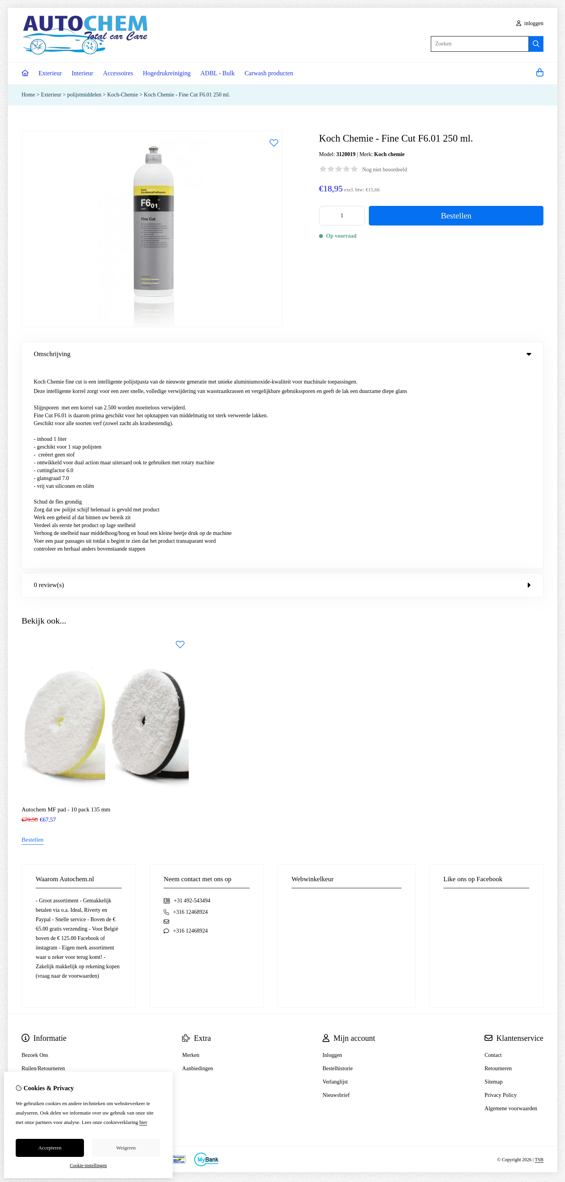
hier (143, 1122)
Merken (190, 852)
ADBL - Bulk (217, 73)
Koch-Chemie (122, 95)
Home (28, 95)
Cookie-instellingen (88, 1165)
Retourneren (498, 866)
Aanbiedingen (197, 866)
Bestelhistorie (338, 866)
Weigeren (125, 1148)
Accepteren (49, 1148)
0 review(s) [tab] (282, 382)
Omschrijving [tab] (282, 354)
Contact (493, 852)
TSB (539, 956)
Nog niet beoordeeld (384, 170)
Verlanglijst (335, 879)
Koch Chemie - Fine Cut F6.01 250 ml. (187, 95)
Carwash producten (268, 73)
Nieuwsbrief (336, 892)
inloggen (530, 23)
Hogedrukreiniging (167, 73)
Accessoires (118, 73)
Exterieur (50, 73)
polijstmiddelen (84, 95)
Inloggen (332, 852)
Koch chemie (389, 154)
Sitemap (494, 879)
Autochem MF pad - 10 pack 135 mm (66, 607)
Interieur (82, 73)
